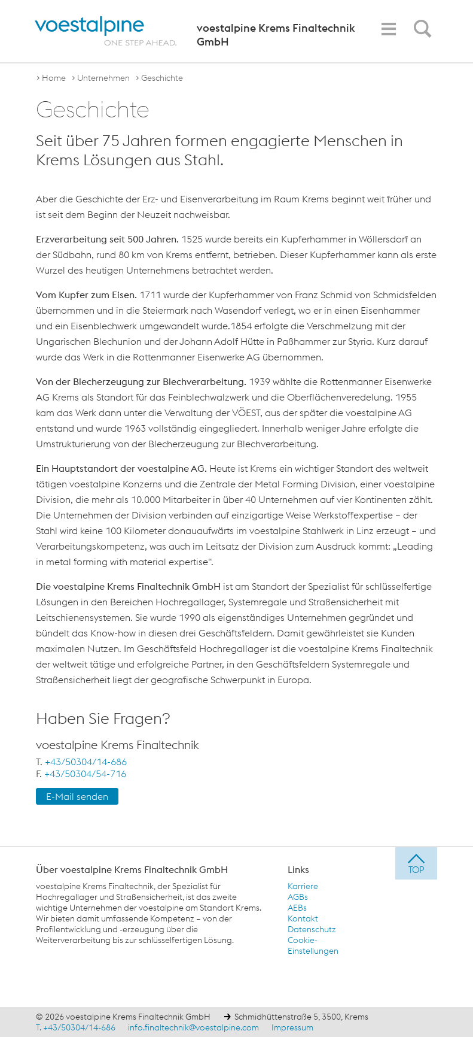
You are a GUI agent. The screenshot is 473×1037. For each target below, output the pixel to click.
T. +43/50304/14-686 (75, 1027)
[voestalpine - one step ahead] (106, 31)
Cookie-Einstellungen (313, 945)
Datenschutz (312, 929)
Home (54, 77)
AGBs (298, 897)
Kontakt (303, 918)
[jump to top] (416, 863)
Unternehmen (103, 77)
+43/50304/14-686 (86, 762)
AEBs (297, 907)
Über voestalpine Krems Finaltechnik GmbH (132, 869)
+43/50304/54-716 (85, 774)
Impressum (292, 1027)
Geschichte (162, 77)
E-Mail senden (77, 796)
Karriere (303, 886)
